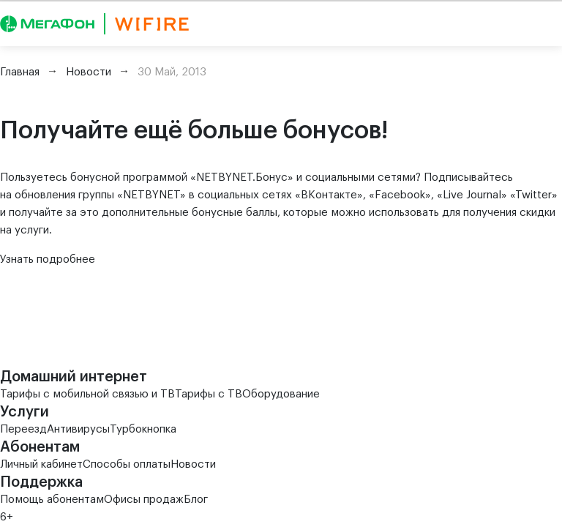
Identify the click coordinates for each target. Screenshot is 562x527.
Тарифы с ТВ (208, 394)
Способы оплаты (127, 464)
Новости (193, 464)
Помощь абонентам (52, 499)
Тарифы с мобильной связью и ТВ (87, 394)
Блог (196, 499)
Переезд (23, 429)
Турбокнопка (143, 429)
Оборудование (281, 394)
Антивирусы (78, 429)
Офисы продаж (144, 499)
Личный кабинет (41, 464)
